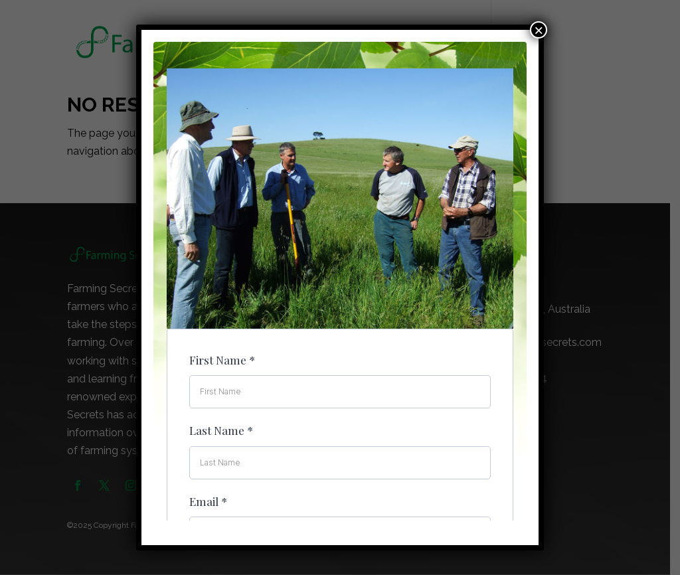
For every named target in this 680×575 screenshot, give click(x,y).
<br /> (340, 281)
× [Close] (538, 30)
